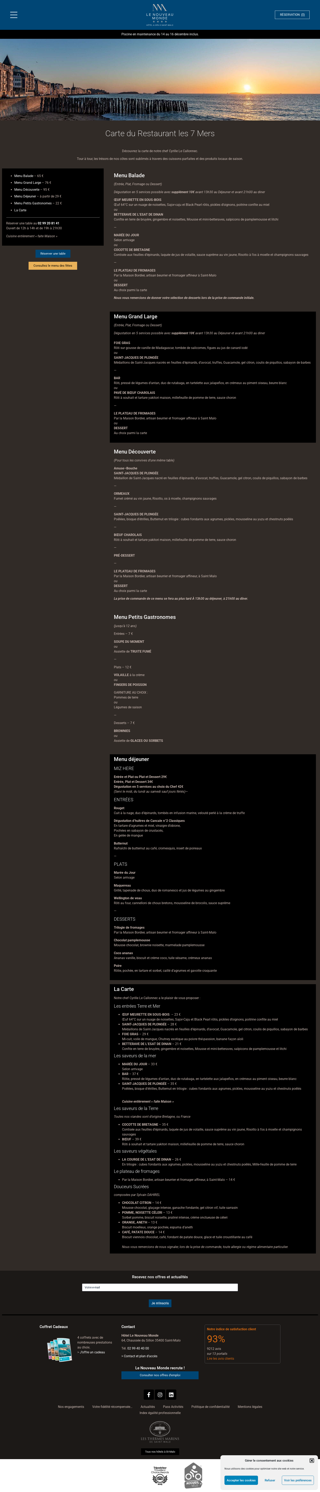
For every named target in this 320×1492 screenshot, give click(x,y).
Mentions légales (250, 1407)
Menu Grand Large (27, 183)
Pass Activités (173, 1407)
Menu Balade (23, 176)
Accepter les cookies (241, 1480)
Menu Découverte (26, 190)
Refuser (270, 1480)
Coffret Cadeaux (54, 1326)
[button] (312, 1461)
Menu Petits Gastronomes (33, 203)
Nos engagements (71, 1407)
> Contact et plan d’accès (139, 1356)
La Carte (20, 210)
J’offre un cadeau (92, 1352)
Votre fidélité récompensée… (112, 1407)
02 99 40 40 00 (138, 1348)
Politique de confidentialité (210, 1407)
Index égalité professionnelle (160, 1413)
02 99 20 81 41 (48, 223)
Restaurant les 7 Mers (176, 133)
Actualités (148, 1407)
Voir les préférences (298, 1480)
